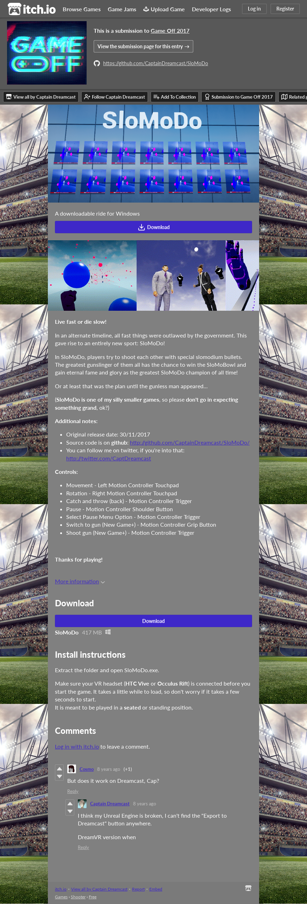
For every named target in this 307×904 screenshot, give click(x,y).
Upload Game (164, 9)
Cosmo (87, 769)
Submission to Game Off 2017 (238, 97)
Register (285, 9)
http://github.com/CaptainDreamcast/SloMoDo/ (190, 442)
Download (154, 227)
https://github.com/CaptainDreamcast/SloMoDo (155, 63)
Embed (155, 889)
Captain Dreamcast (110, 803)
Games (61, 896)
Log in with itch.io (77, 746)
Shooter (78, 896)
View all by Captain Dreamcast (99, 889)
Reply (73, 791)
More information (80, 581)
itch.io (61, 889)
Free (92, 896)
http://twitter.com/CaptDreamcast (108, 458)
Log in (254, 9)
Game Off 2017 (170, 30)
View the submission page (140, 46)
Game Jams (122, 9)
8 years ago (108, 769)
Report (138, 889)
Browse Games (82, 9)
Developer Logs (211, 9)
